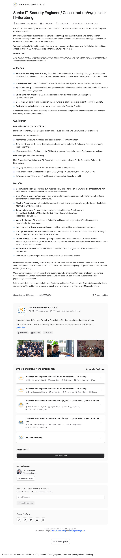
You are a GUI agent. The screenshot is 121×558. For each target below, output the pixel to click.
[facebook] (31, 519)
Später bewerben (25, 503)
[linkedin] (37, 519)
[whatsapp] (25, 519)
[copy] (19, 519)
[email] (43, 519)
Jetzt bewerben (60, 456)
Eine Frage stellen (25, 478)
